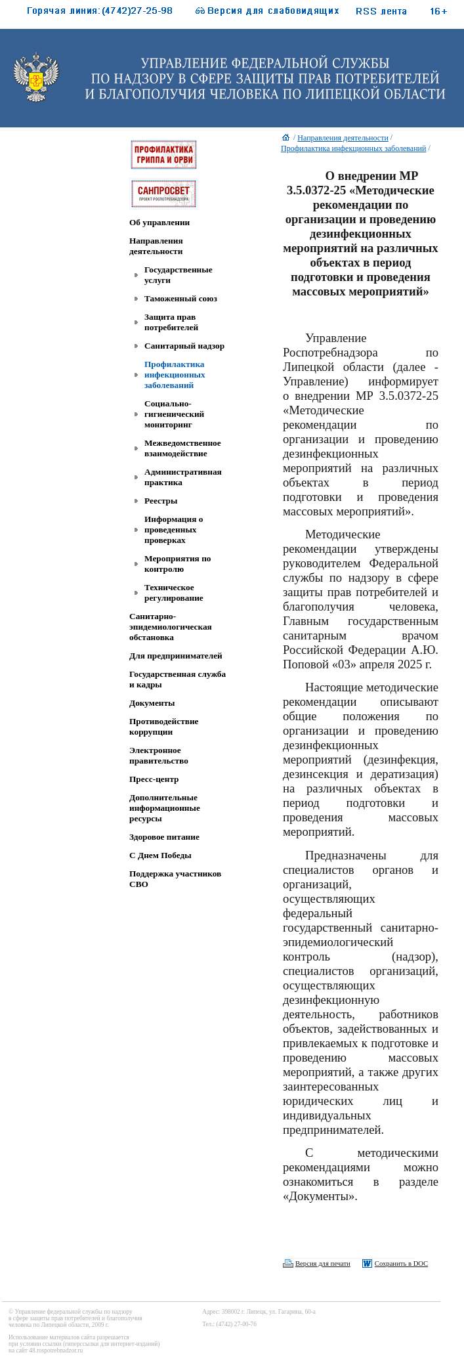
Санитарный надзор (184, 346)
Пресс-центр (154, 779)
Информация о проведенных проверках (173, 529)
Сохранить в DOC (401, 1263)
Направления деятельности (156, 246)
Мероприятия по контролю (177, 563)
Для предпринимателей (175, 655)
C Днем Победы (160, 855)
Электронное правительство (158, 755)
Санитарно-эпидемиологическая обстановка (170, 626)
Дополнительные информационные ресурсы (164, 807)
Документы (152, 703)
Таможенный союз (180, 298)
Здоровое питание (164, 837)
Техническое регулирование (173, 592)
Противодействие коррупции (163, 726)
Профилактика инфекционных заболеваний (174, 374)
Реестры (160, 501)
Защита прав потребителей (171, 322)
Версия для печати (322, 1263)
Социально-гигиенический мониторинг (174, 414)
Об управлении (159, 222)
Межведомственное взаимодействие (182, 448)
